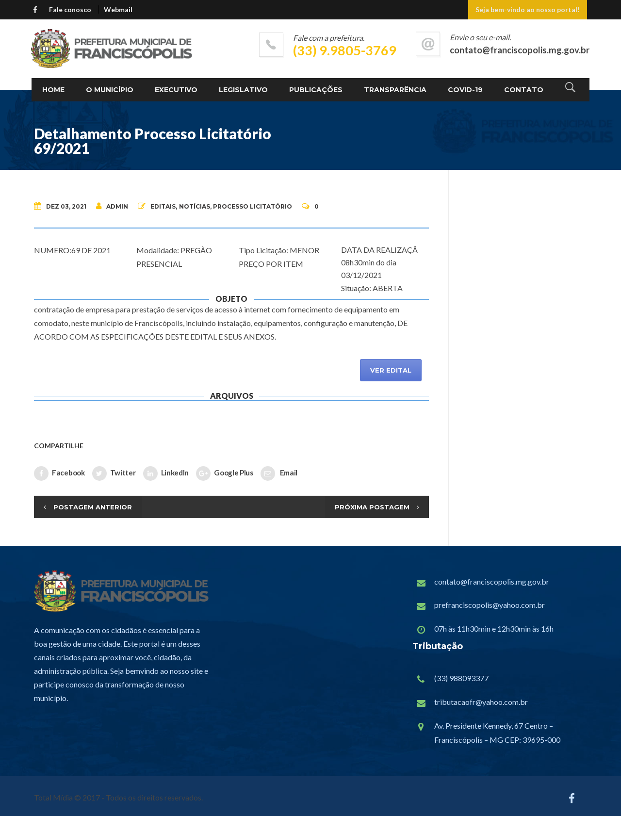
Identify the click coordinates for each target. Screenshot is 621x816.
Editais (163, 206)
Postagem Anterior (92, 507)
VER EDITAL (390, 370)
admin (112, 206)
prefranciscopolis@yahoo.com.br (489, 604)
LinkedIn (166, 473)
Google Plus (224, 473)
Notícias (194, 206)
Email (279, 473)
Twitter (114, 473)
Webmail (118, 9)
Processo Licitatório (252, 206)
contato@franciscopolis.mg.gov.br (491, 581)
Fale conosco (70, 9)
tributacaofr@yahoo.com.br (481, 701)
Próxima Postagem (372, 507)
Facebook (59, 473)
